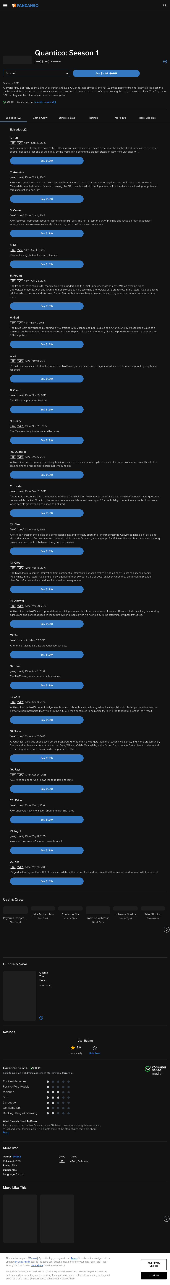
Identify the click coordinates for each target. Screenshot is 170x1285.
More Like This (147, 117)
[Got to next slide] (166, 929)
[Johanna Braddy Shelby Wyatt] (125, 929)
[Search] (165, 5)
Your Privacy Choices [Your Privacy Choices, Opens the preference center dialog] (154, 1265)
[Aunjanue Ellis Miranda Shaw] (70, 929)
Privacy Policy (22, 1261)
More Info (120, 117)
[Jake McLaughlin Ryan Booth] (42, 929)
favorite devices (45, 102)
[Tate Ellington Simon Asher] (152, 929)
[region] (85, 1269)
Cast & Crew (40, 117)
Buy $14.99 (112, 73)
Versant (33, 1258)
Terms (74, 1258)
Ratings (93, 117)
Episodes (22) (13, 117)
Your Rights (37, 1265)
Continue (154, 1275)
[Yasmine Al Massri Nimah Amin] (97, 929)
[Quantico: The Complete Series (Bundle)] (40, 976)
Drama (17, 1136)
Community (75, 1032)
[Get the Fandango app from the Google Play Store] (35, 1243)
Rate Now (95, 1032)
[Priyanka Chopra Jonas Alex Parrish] (15, 929)
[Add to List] (165, 61)
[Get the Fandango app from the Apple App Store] (13, 1243)
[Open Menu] (5, 5)
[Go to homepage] (25, 5)
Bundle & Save (67, 117)
